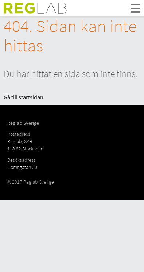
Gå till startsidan (23, 97)
